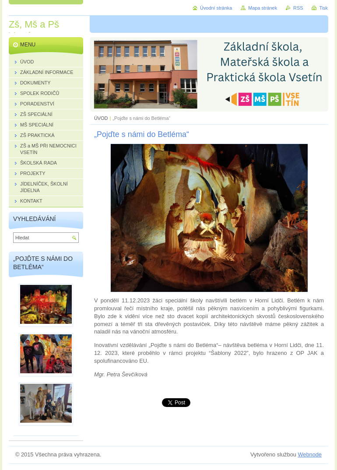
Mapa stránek (262, 8)
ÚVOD (101, 118)
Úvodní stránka (216, 8)
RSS (298, 8)
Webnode (310, 454)
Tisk (323, 8)
